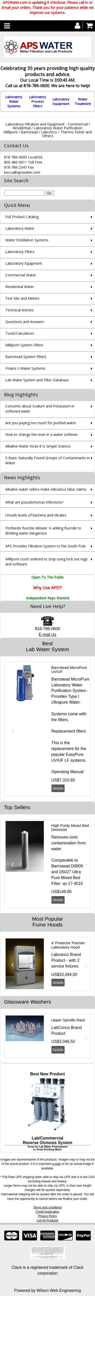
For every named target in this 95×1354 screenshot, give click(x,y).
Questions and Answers (24, 321)
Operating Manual (67, 772)
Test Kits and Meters (22, 298)
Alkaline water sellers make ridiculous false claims (45, 489)
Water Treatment (83, 101)
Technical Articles (19, 310)
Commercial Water (20, 275)
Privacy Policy (47, 1216)
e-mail (56, 1164)
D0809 (77, 866)
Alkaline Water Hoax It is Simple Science (37, 446)
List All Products (47, 1220)
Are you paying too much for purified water (40, 422)
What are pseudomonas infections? (34, 502)
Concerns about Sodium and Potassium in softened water (39, 409)
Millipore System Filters (24, 345)
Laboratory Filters (19, 251)
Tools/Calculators (19, 333)
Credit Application (47, 1212)
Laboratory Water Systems (13, 101)
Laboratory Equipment (60, 101)
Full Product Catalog (22, 216)
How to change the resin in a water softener (41, 434)
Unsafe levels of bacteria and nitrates (35, 515)
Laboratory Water (19, 228)
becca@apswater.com (22, 172)
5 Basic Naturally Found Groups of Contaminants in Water (47, 460)
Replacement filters (68, 731)
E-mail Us (47, 634)
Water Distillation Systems (26, 240)
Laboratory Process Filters (37, 101)
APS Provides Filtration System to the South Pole (45, 546)
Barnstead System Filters (25, 356)
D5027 (65, 872)
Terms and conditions (47, 1207)
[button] (10, 727)
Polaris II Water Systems (25, 368)
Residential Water (19, 286)
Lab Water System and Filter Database (37, 380)
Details (58, 788)
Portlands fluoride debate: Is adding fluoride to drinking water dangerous (43, 531)
